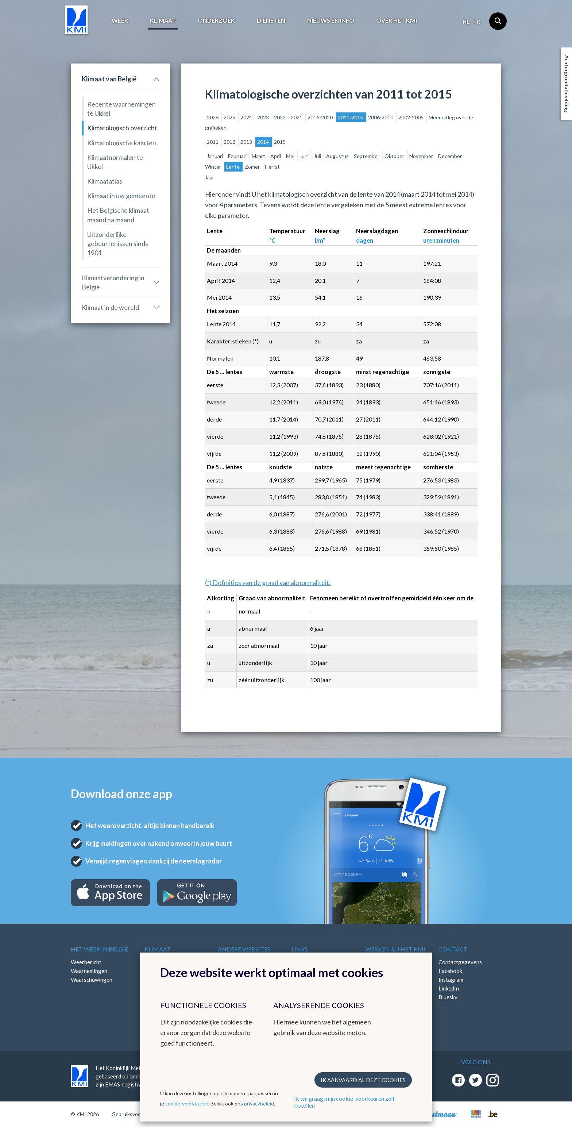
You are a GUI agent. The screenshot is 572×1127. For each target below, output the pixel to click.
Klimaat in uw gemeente (121, 196)
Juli (318, 156)
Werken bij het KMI (395, 949)
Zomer (253, 167)
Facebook (450, 971)
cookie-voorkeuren (186, 1103)
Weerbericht (86, 962)
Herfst (272, 167)
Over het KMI (396, 20)
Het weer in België (99, 949)
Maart (259, 156)
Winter (213, 167)
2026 (213, 117)
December (450, 156)
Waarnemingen (89, 971)
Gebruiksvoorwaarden (137, 1114)
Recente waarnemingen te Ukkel (121, 108)
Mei (290, 156)
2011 (213, 142)
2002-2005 (411, 117)
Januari (215, 156)
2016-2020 (321, 117)
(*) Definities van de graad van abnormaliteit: (268, 582)
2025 (230, 117)
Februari (238, 156)
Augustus (338, 156)
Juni (304, 156)
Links (299, 949)
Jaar (209, 177)
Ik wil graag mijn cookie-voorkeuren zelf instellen (344, 1102)
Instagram (450, 979)
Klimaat (163, 20)
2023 (263, 117)
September (367, 156)
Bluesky (447, 997)
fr (476, 21)
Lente (233, 167)
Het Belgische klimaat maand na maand (118, 214)
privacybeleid (259, 1103)
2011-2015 (351, 117)
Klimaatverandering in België (113, 282)
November (421, 156)
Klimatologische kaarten (121, 143)
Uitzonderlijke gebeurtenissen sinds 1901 (117, 243)
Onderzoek (216, 20)
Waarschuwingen (91, 979)
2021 (297, 117)
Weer (120, 20)
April (276, 156)
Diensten (271, 20)
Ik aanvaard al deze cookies (363, 1080)
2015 (280, 142)
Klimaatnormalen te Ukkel (115, 161)
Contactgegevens (460, 962)
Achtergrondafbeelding (567, 83)
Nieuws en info (330, 20)
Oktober (394, 156)
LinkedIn (448, 988)
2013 (246, 142)
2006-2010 (381, 117)
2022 (280, 117)
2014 (263, 142)
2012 (230, 142)
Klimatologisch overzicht (122, 128)
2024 (246, 117)
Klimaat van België (109, 79)
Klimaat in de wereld (110, 307)
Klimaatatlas (104, 181)
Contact (453, 949)
